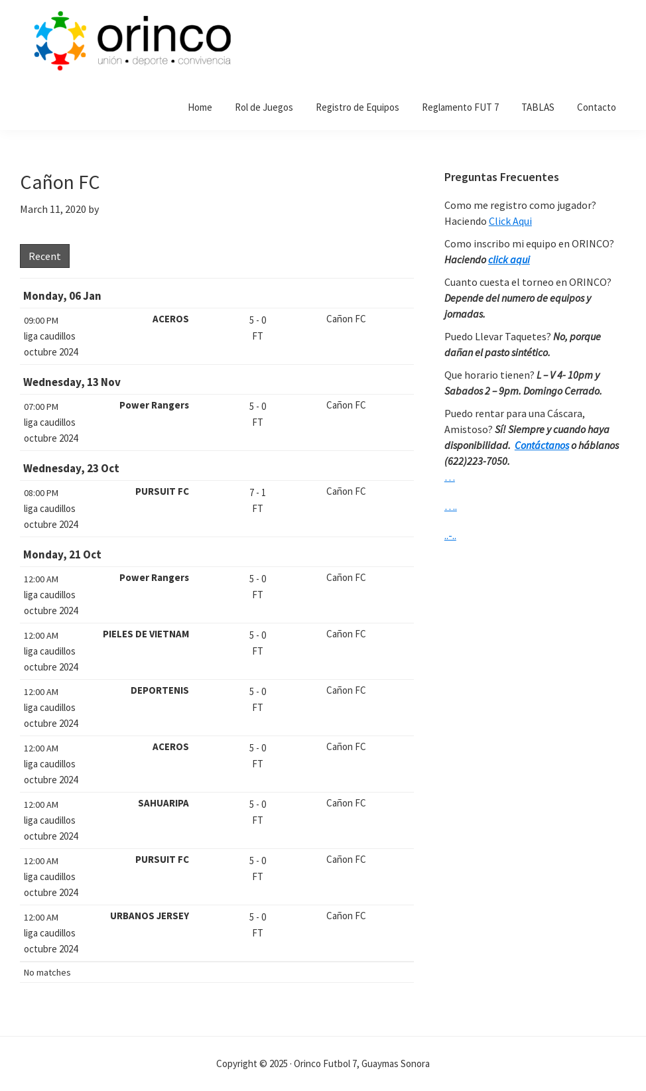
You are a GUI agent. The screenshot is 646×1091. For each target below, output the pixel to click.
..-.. (450, 535)
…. (450, 506)
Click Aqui (510, 220)
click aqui (509, 259)
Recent (45, 256)
